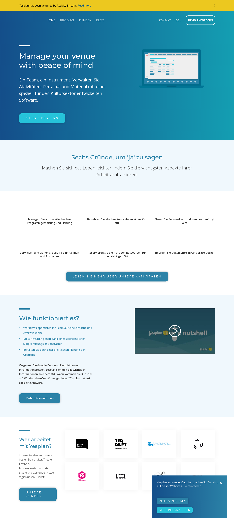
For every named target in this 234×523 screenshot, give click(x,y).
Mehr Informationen (40, 398)
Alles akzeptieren (172, 501)
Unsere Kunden (34, 494)
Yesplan (31, 19)
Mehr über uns (42, 118)
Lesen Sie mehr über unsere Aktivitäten (117, 276)
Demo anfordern (200, 20)
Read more (84, 5)
